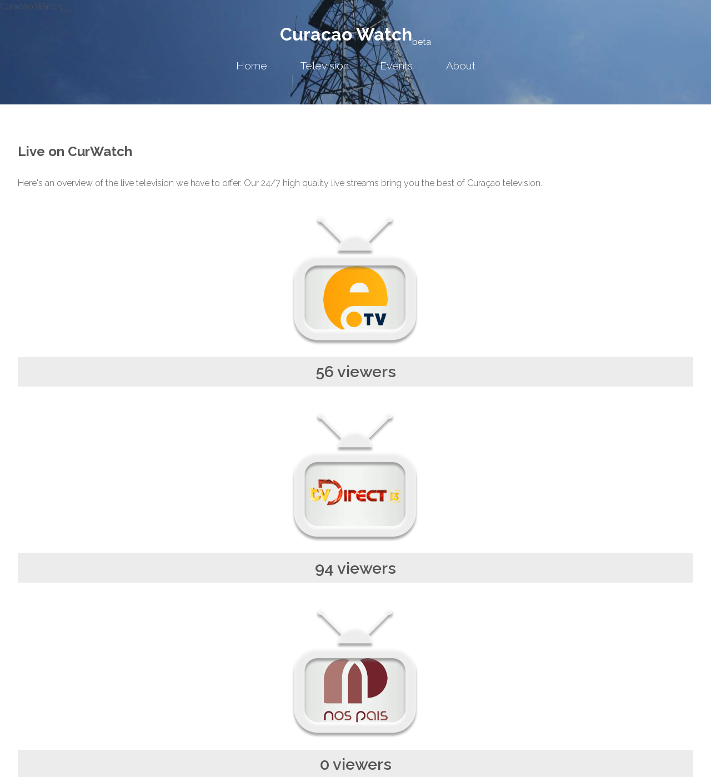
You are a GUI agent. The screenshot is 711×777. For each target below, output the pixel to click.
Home (251, 65)
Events (396, 65)
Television (325, 65)
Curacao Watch (355, 34)
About (460, 65)
